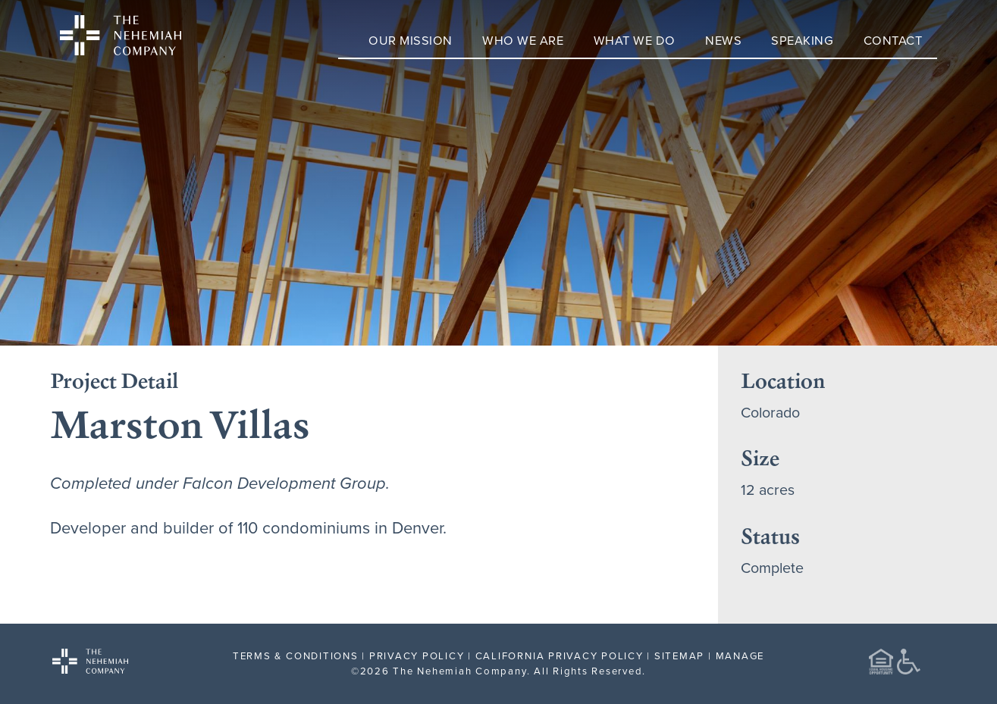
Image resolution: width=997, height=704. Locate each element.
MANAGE (740, 655)
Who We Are (522, 39)
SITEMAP (679, 655)
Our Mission (410, 39)
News (723, 39)
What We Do (635, 39)
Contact (893, 39)
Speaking (802, 39)
